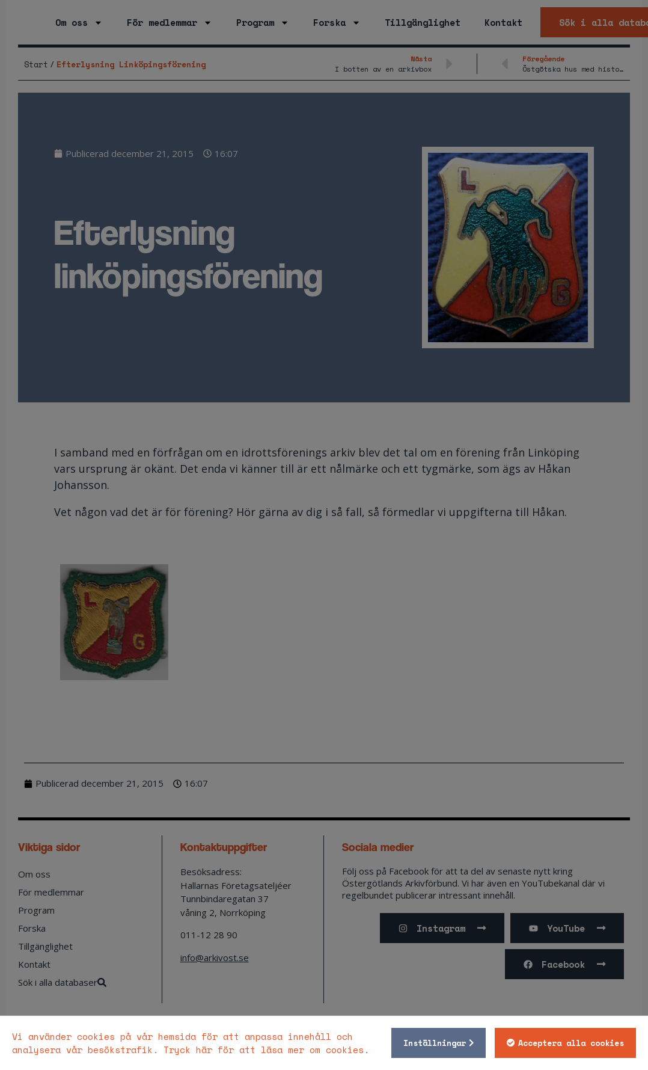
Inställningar (433, 1043)
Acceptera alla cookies (569, 1043)
